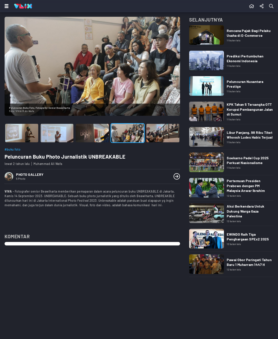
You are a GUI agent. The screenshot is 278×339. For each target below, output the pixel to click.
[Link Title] (231, 36)
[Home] (23, 6)
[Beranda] (251, 6)
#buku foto (12, 149)
